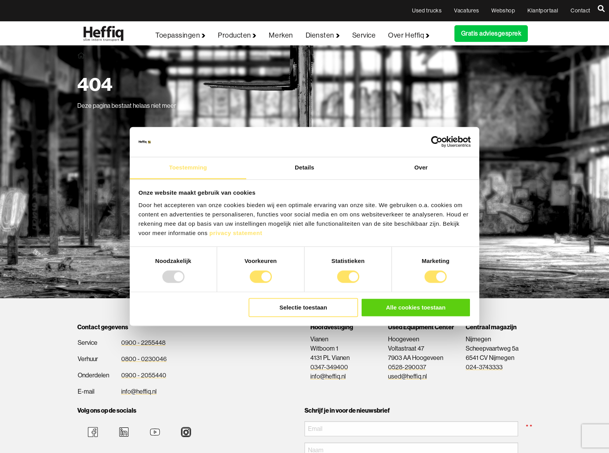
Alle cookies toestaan (415, 307)
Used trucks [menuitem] (427, 10)
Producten (237, 35)
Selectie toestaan (303, 307)
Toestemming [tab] (188, 167)
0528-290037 (407, 367)
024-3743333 (484, 367)
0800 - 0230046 (144, 359)
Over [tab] (421, 167)
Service (364, 35)
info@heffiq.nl (139, 391)
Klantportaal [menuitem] (542, 10)
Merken (281, 35)
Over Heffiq (408, 35)
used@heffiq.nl (407, 376)
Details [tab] (304, 167)
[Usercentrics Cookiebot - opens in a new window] (437, 142)
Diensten (323, 35)
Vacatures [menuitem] (466, 10)
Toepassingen (180, 35)
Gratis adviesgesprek (491, 33)
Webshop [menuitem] (503, 10)
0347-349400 (329, 367)
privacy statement (235, 233)
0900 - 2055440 (143, 375)
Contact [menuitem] (580, 10)
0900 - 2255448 (143, 342)
